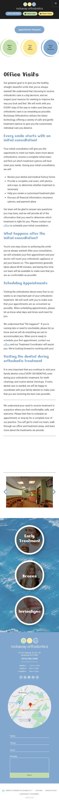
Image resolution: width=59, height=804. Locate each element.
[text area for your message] (29, 765)
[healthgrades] (33, 677)
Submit (29, 775)
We (5, 405)
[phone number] (29, 750)
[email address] (29, 743)
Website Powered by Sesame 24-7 (17, 790)
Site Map (39, 790)
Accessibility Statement (29, 794)
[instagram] (37, 677)
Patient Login (30, 13)
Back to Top (29, 797)
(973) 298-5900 (14, 14)
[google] (25, 677)
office (7, 225)
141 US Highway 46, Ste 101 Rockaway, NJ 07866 (29, 654)
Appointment (29, 29)
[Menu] (55, 3)
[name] (29, 736)
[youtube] (29, 677)
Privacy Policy (51, 790)
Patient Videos (46, 13)
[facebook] (21, 677)
